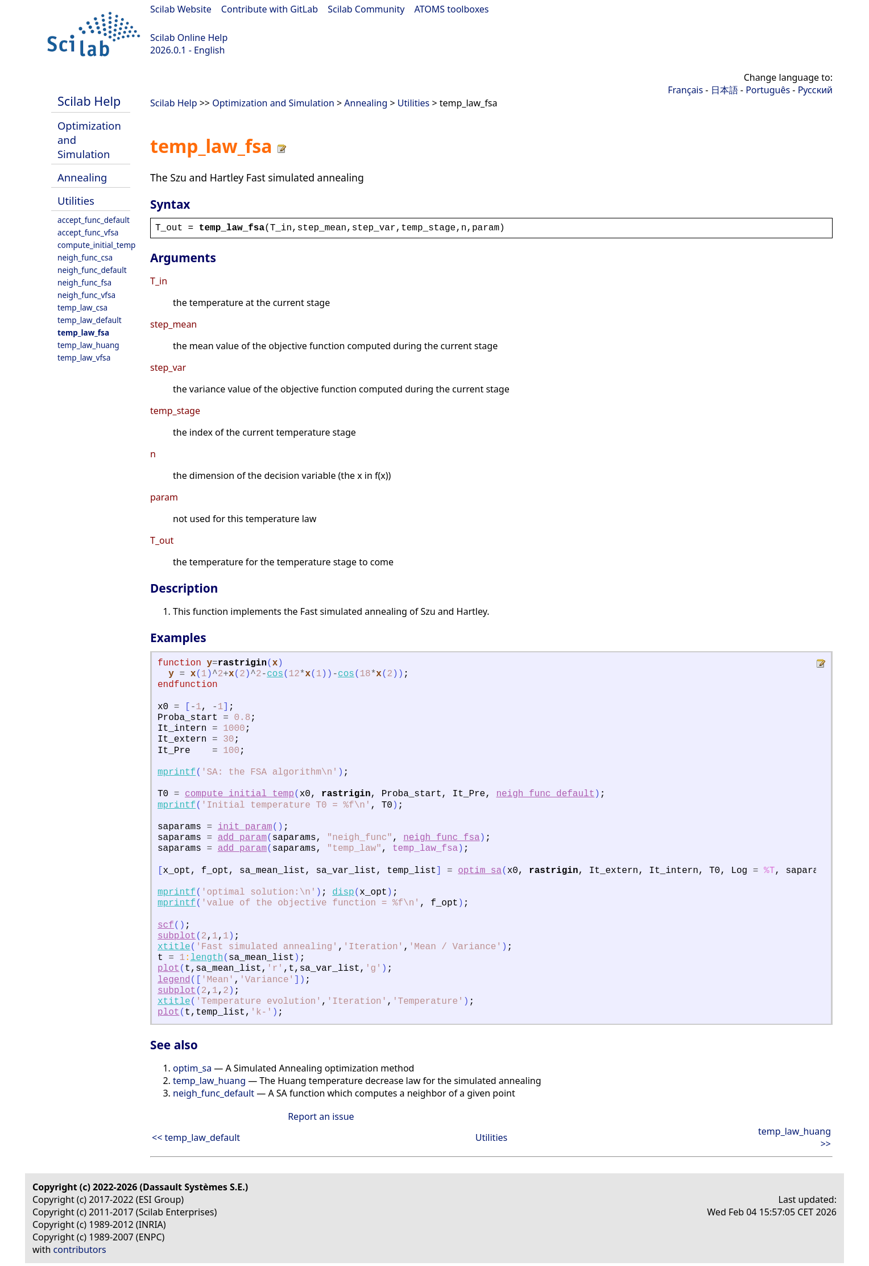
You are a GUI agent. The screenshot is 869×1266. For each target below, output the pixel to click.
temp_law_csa (82, 307)
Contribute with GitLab (269, 9)
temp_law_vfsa (83, 357)
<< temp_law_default (196, 1137)
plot (168, 968)
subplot (177, 936)
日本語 (724, 90)
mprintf (177, 772)
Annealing (82, 177)
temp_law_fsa (83, 332)
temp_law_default (89, 320)
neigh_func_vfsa (86, 294)
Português (768, 90)
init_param (245, 827)
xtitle (174, 947)
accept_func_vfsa (87, 232)
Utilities (75, 200)
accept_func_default (93, 219)
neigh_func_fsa (84, 282)
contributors (79, 1249)
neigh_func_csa (85, 257)
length (207, 958)
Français (685, 90)
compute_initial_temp (96, 244)
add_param (242, 838)
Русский (815, 90)
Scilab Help (89, 101)
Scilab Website (181, 9)
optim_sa (480, 871)
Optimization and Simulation (273, 103)
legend (174, 980)
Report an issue (321, 1116)
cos (275, 674)
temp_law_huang (88, 345)
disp (343, 892)
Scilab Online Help (188, 37)
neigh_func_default (92, 269)
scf (166, 925)
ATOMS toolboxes (452, 9)
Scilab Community (366, 9)
